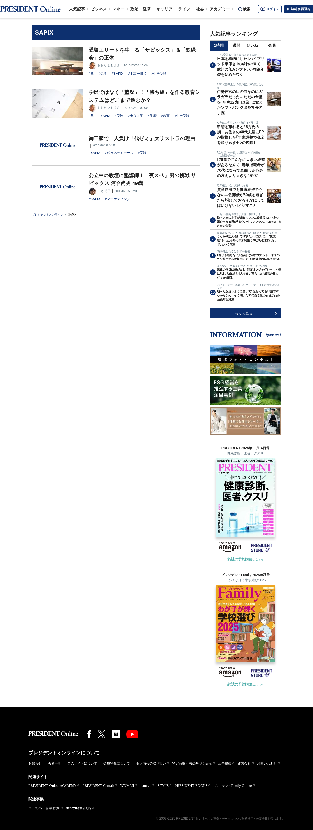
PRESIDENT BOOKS (191, 786)
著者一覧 (54, 763)
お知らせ (35, 763)
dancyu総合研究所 (78, 808)
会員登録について (116, 763)
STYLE (163, 786)
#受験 (103, 73)
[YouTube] (132, 734)
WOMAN (127, 786)
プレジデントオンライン (47, 214)
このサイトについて (82, 763)
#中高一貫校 (137, 73)
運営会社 (244, 763)
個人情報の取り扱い (151, 763)
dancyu (145, 786)
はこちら (245, 559)
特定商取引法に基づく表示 (192, 763)
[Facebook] (89, 734)
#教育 (165, 116)
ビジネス (99, 9)
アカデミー (220, 9)
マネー (119, 9)
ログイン (269, 9)
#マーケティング (117, 199)
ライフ (184, 9)
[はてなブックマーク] (116, 734)
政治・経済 (140, 9)
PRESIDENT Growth (98, 786)
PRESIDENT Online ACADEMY (52, 786)
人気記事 (77, 9)
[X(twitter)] (101, 734)
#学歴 (152, 116)
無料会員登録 (298, 9)
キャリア (164, 9)
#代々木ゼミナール (119, 153)
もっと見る (244, 313)
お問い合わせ (267, 763)
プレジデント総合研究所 (44, 808)
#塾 (91, 73)
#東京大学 (135, 116)
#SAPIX (117, 73)
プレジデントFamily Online (233, 786)
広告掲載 (224, 763)
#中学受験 (158, 73)
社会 (200, 9)
